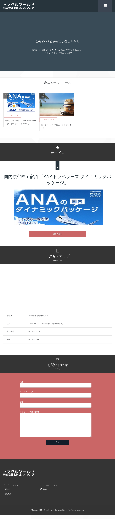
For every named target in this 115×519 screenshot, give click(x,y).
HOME (7, 493)
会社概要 (8, 498)
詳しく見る (57, 233)
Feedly (44, 493)
